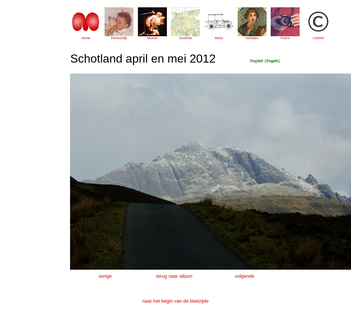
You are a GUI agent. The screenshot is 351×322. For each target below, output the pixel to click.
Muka (219, 38)
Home (85, 38)
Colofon (318, 38)
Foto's (285, 38)
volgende (245, 276)
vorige (105, 276)
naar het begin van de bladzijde (175, 301)
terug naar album (174, 276)
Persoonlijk (119, 38)
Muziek (152, 38)
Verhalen (252, 38)
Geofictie (185, 38)
